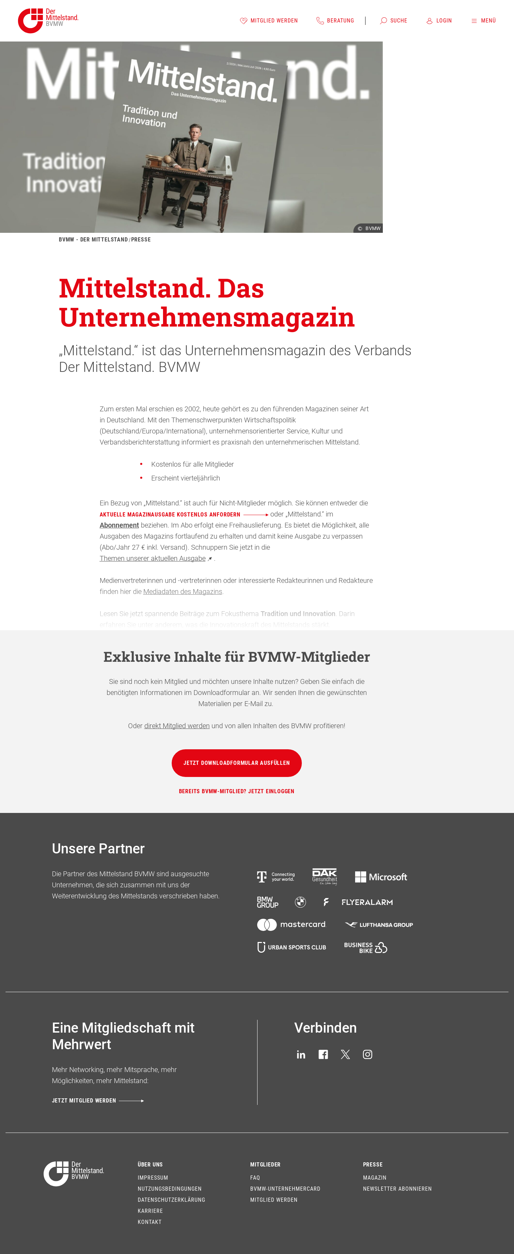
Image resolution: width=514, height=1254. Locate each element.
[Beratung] (335, 21)
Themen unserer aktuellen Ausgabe (157, 558)
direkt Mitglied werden (177, 726)
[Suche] (393, 21)
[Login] (438, 21)
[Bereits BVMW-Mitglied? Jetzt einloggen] (237, 791)
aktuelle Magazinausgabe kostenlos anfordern (184, 514)
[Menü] (483, 21)
